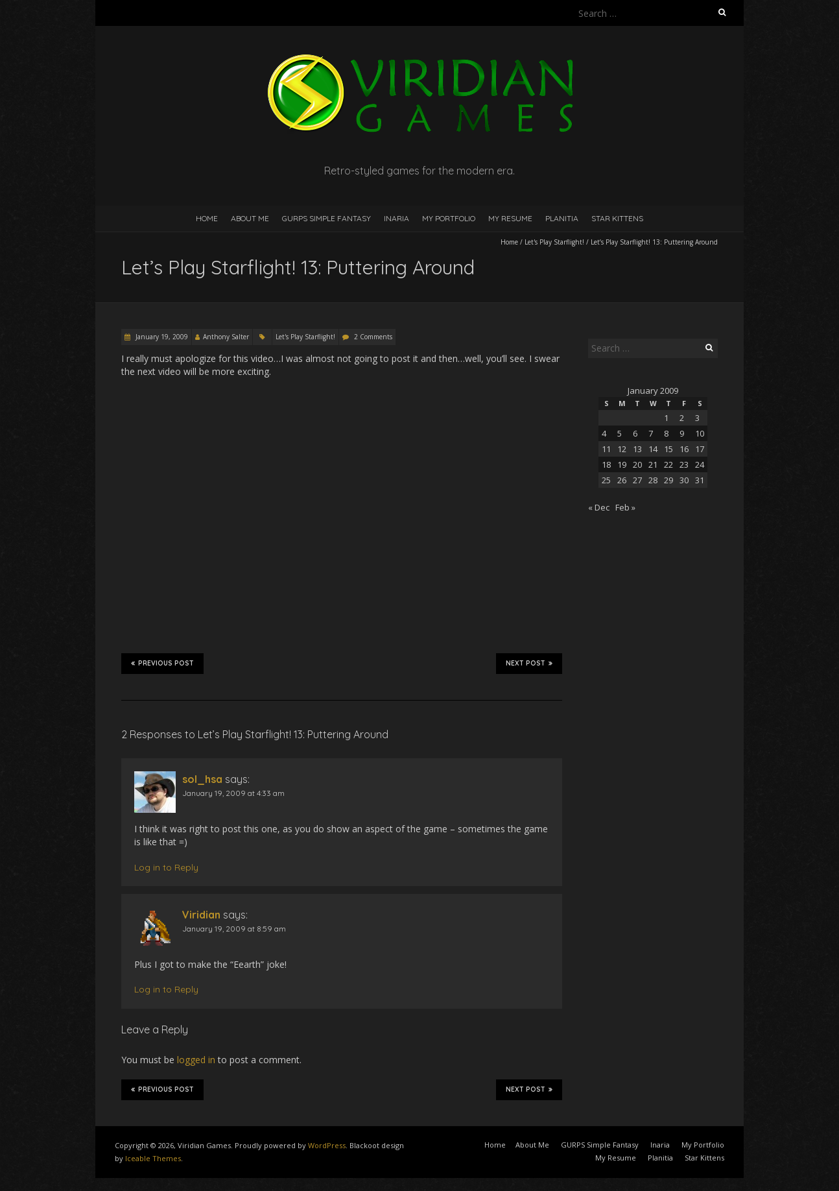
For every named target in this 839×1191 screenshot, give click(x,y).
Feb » (625, 507)
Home (207, 218)
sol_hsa (202, 779)
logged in (196, 1059)
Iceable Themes (153, 1158)
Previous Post (162, 662)
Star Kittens (617, 218)
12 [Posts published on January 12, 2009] (621, 449)
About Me (250, 218)
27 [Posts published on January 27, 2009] (637, 480)
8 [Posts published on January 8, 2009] (666, 433)
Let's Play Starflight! (554, 242)
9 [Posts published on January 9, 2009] (681, 433)
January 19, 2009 (161, 336)
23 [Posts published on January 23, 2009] (684, 464)
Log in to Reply (166, 867)
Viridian (201, 914)
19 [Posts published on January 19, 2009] (621, 464)
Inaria (396, 218)
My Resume (510, 218)
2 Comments (373, 336)
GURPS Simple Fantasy (326, 218)
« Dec (598, 507)
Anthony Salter (226, 336)
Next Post (529, 662)
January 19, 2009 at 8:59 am (234, 928)
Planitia (561, 218)
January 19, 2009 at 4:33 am (233, 793)
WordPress (327, 1145)
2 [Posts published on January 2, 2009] (681, 418)
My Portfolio (448, 218)
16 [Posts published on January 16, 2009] (684, 449)
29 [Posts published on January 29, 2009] (668, 480)
